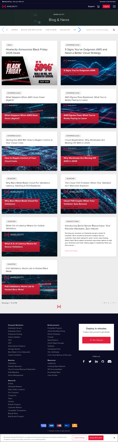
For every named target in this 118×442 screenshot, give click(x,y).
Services (11, 360)
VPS (9, 343)
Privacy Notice (50, 435)
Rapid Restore (53, 340)
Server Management (15, 375)
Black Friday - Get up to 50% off (14, 1)
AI (7, 30)
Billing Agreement (73, 435)
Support (91, 6)
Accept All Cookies (96, 439)
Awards (14, 30)
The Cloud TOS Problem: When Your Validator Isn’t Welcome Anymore (88, 184)
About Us (11, 380)
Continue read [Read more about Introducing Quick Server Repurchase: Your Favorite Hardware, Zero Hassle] (71, 251)
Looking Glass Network (56, 366)
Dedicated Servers (15, 328)
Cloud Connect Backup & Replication (22, 369)
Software (51, 346)
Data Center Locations (16, 389)
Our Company (13, 392)
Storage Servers (14, 349)
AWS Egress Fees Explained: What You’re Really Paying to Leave (85, 99)
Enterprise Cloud (14, 331)
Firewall (50, 337)
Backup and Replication (31, 30)
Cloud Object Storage (56, 343)
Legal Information (39, 435)
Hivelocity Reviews (15, 386)
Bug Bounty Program (16, 416)
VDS (10, 340)
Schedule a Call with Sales (108, 1)
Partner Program (14, 404)
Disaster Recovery (15, 366)
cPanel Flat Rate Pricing (56, 331)
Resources (52, 360)
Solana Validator (14, 337)
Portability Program (55, 328)
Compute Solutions (15, 325)
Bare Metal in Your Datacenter (19, 352)
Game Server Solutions (16, 346)
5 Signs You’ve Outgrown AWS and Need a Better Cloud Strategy (86, 51)
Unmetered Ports (54, 349)
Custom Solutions (14, 355)
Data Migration (13, 372)
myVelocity (52, 363)
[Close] (114, 438)
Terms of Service (60, 435)
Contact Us (12, 395)
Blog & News (13, 413)
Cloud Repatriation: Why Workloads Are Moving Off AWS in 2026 (85, 141)
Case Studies (51, 30)
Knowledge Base (54, 372)
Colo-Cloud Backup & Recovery (59, 355)
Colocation (65, 30)
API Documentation (55, 369)
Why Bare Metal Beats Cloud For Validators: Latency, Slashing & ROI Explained (28, 184)
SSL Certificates (53, 352)
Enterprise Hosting (15, 334)
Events (10, 383)
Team (10, 398)
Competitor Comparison (17, 410)
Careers (11, 401)
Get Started (98, 340)
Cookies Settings (79, 439)
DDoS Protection (54, 334)
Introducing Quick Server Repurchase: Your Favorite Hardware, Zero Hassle (87, 227)
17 (113, 303)
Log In (106, 6)
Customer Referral (15, 407)
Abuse (82, 435)
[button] (79, 30)
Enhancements (53, 325)
